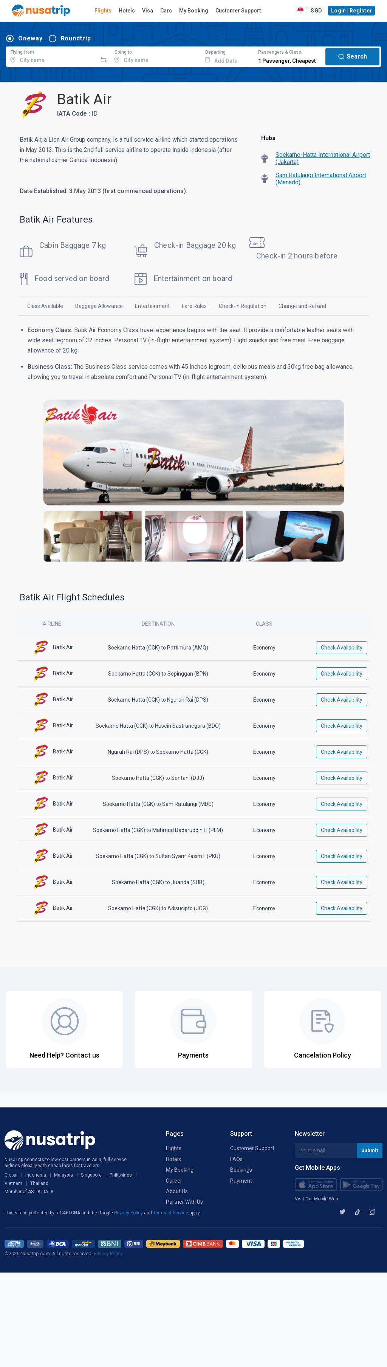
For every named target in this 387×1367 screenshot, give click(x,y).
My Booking (193, 11)
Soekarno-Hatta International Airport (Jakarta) (323, 158)
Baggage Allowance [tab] (99, 306)
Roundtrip (76, 38)
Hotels (127, 11)
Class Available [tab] (45, 306)
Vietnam (13, 1183)
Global (11, 1175)
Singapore (91, 1175)
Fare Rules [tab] (194, 306)
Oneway (30, 38)
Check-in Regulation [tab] (242, 306)
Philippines (121, 1175)
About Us (177, 1191)
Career (174, 1181)
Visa (147, 11)
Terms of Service (171, 1212)
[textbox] (51, 55)
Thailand (39, 1183)
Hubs (268, 138)
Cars (166, 11)
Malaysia (63, 1175)
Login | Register (351, 11)
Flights (102, 11)
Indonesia (35, 1175)
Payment (241, 1181)
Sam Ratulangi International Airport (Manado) (321, 179)
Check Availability (341, 648)
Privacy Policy (129, 1212)
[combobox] (51, 55)
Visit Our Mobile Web (316, 1199)
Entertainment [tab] (152, 306)
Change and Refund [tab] (302, 306)
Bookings (241, 1170)
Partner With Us (184, 1202)
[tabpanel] (193, 449)
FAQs (236, 1159)
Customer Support (238, 11)
